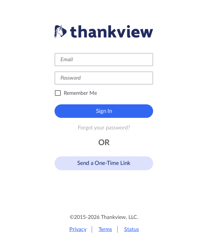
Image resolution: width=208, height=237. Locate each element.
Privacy (77, 229)
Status (131, 229)
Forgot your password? (104, 127)
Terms (105, 229)
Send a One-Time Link (103, 163)
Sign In (104, 111)
